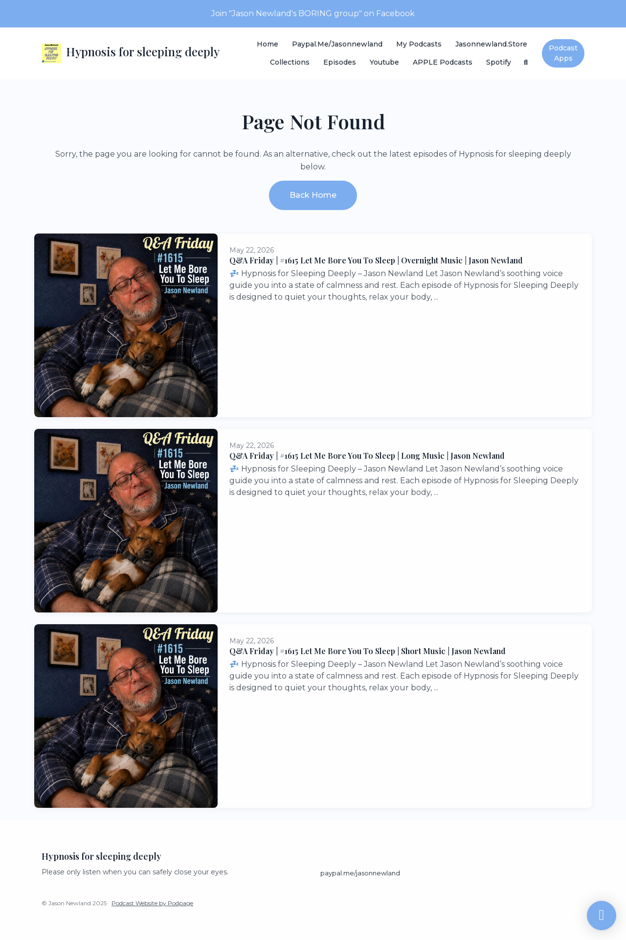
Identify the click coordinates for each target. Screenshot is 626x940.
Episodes (339, 62)
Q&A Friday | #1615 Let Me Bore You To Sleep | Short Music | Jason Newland (367, 651)
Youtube (384, 62)
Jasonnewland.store (491, 44)
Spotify (498, 62)
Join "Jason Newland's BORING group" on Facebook (313, 13)
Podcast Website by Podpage (152, 903)
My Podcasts (419, 44)
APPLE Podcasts (442, 62)
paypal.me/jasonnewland (337, 44)
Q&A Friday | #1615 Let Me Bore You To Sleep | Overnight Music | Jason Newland (376, 260)
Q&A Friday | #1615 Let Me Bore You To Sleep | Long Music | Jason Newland (367, 455)
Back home (313, 195)
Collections (290, 62)
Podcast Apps (563, 53)
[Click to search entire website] (526, 62)
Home (267, 44)
